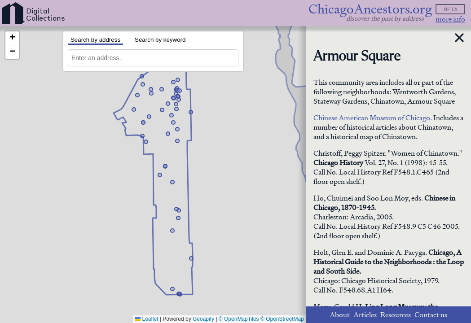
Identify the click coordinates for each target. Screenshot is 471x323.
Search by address (95, 39)
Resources (395, 314)
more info (450, 19)
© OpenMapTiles (239, 319)
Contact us (430, 314)
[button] (167, 133)
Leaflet (146, 319)
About (340, 314)
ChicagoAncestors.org (370, 9)
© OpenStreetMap (282, 319)
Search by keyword (160, 39)
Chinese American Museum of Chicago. (372, 117)
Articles (365, 314)
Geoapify (203, 319)
